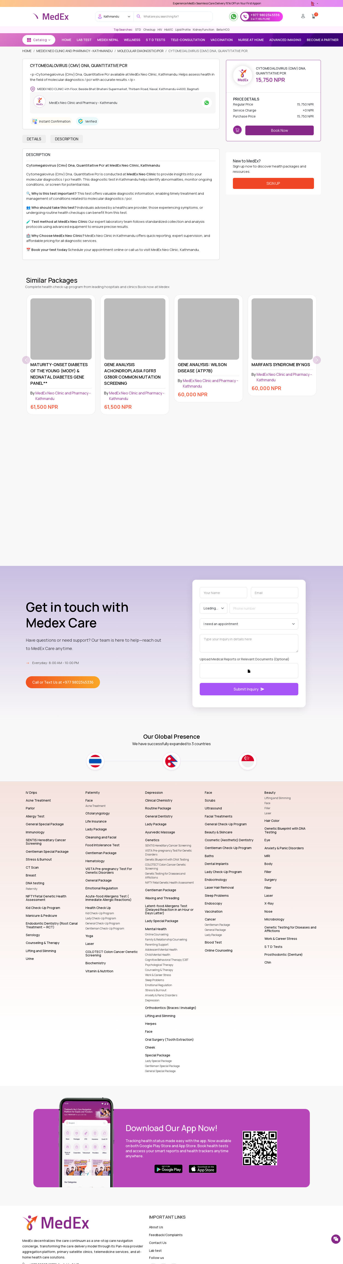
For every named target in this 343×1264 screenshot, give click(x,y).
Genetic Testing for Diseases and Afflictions (165, 875)
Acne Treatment (95, 806)
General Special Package (160, 1071)
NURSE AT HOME (251, 40)
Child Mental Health (157, 955)
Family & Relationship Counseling (166, 939)
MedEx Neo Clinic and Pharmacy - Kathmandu (74, 51)
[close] (335, 9)
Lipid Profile (183, 30)
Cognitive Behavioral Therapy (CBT (166, 960)
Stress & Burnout (155, 990)
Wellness (132, 40)
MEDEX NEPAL (107, 40)
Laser (267, 813)
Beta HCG (223, 30)
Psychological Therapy (159, 965)
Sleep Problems (154, 980)
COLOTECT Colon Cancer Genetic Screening (165, 866)
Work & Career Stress (158, 975)
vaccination (222, 40)
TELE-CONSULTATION (188, 40)
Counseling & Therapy (159, 970)
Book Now (279, 130)
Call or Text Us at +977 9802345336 (63, 682)
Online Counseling (156, 934)
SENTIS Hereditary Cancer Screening (168, 845)
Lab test (155, 1250)
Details (34, 138)
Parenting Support (156, 945)
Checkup (149, 30)
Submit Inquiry (249, 689)
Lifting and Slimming (277, 798)
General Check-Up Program (102, 923)
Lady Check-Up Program (100, 918)
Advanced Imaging (285, 40)
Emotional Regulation (158, 985)
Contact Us (158, 1242)
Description (66, 138)
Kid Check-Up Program (99, 913)
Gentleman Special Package (162, 1066)
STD (138, 30)
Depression (152, 1000)
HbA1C (168, 30)
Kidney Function (203, 30)
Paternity (31, 889)
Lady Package (213, 935)
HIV (160, 30)
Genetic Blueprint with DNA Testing (167, 859)
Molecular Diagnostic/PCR (140, 51)
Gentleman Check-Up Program (104, 928)
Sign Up (273, 183)
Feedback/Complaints (166, 1235)
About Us (156, 1227)
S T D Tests (155, 40)
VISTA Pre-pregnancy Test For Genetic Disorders (168, 852)
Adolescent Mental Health (161, 950)
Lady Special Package (158, 1061)
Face (267, 803)
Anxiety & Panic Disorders (161, 995)
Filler (267, 808)
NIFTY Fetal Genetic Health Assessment (169, 883)
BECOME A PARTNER (322, 40)
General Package (215, 930)
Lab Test (84, 40)
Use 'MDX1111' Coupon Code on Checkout (196, 3)
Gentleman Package (217, 925)
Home (66, 40)
